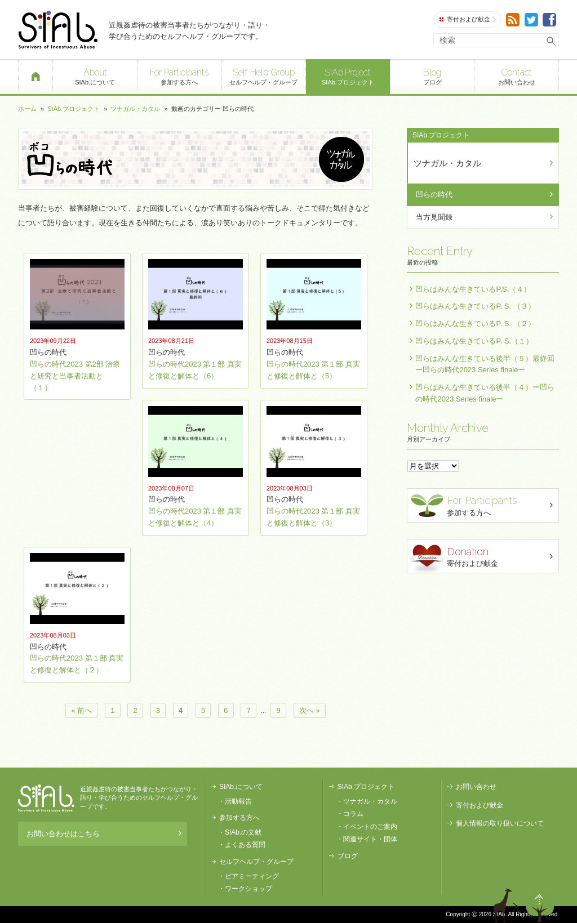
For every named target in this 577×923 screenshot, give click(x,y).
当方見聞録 (434, 217)
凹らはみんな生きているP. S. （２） (475, 323)
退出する (507, 905)
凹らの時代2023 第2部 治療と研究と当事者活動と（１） (75, 376)
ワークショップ (248, 889)
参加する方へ (179, 76)
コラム (353, 814)
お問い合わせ (516, 76)
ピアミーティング (252, 876)
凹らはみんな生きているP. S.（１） (474, 341)
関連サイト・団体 (370, 839)
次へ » (309, 710)
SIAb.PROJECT (46, 797)
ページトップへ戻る (540, 905)
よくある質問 (245, 845)
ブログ (432, 76)
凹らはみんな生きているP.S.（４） (473, 289)
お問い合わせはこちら (103, 834)
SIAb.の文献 (243, 832)
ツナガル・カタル (135, 108)
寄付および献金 (468, 19)
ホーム (27, 108)
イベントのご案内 (370, 827)
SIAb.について (95, 76)
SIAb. (57, 29)
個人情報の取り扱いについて (500, 823)
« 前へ (81, 710)
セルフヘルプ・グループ (264, 76)
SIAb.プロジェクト (348, 76)
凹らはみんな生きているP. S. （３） (475, 306)
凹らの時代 (434, 194)
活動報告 (238, 801)
